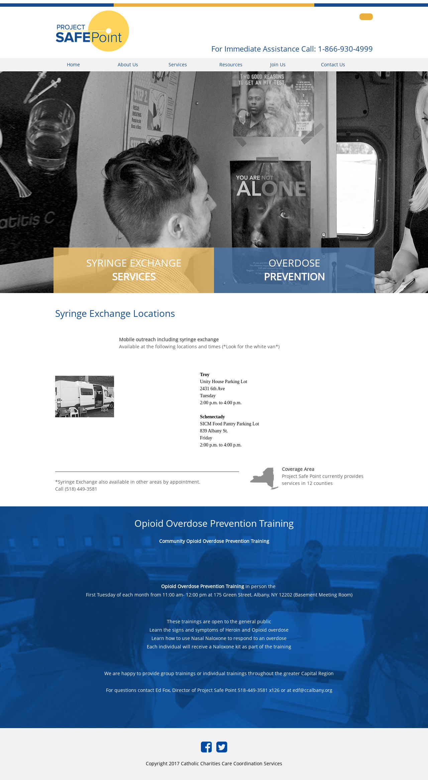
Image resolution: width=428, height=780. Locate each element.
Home (73, 64)
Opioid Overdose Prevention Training (202, 586)
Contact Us (333, 64)
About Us (128, 64)
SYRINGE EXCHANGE (134, 269)
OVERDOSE (294, 269)
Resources (230, 64)
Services (178, 64)
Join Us (278, 64)
